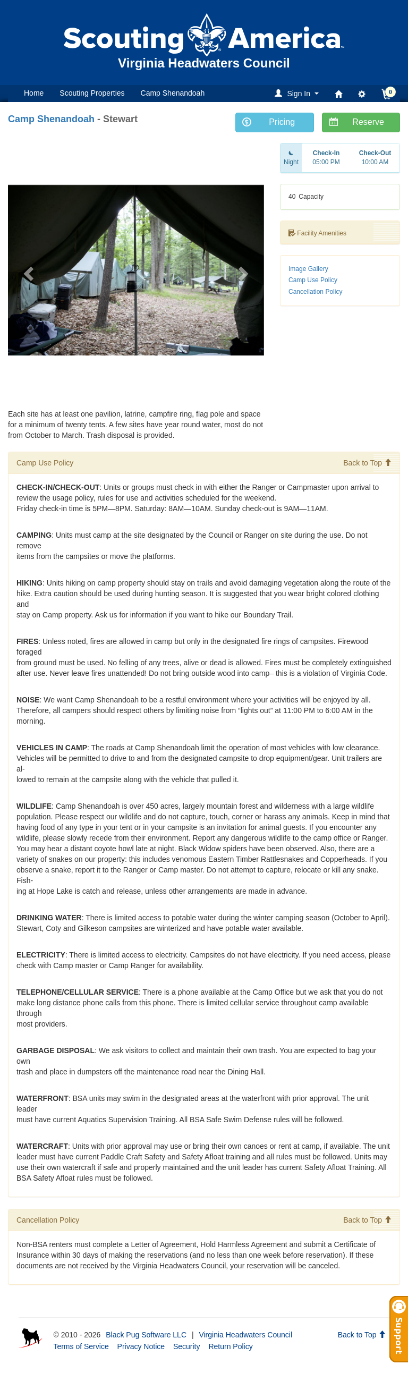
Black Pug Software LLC (146, 1334)
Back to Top (367, 463)
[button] (298, 93)
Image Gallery (308, 269)
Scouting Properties (92, 93)
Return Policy (230, 1346)
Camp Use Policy (312, 280)
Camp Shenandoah (173, 93)
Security (186, 1346)
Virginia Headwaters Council (245, 1334)
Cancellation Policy (315, 291)
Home (34, 93)
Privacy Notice (141, 1346)
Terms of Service (80, 1346)
